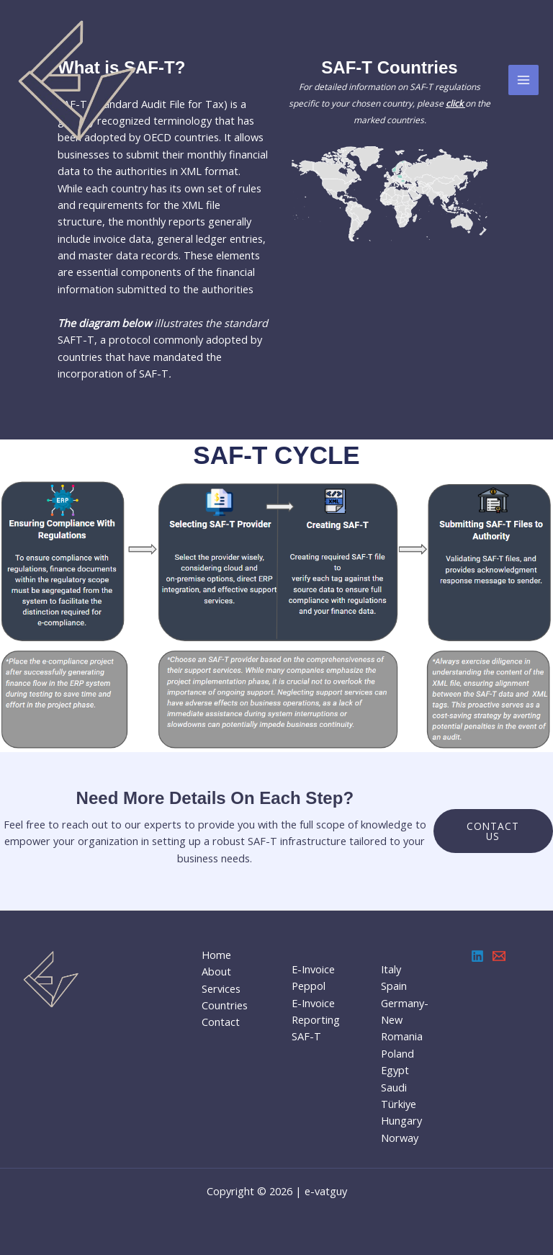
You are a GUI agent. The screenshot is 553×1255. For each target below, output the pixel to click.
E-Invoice (313, 969)
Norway (399, 1137)
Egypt (395, 1070)
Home (216, 954)
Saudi (394, 1087)
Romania (402, 1036)
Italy (391, 969)
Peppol (308, 985)
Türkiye (398, 1104)
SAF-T (306, 1036)
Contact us (493, 831)
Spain (394, 985)
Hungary (401, 1120)
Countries (225, 1005)
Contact (221, 1021)
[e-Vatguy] (79, 80)
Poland (397, 1053)
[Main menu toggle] (523, 80)
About (216, 971)
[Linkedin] (477, 956)
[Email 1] (499, 956)
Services (221, 988)
